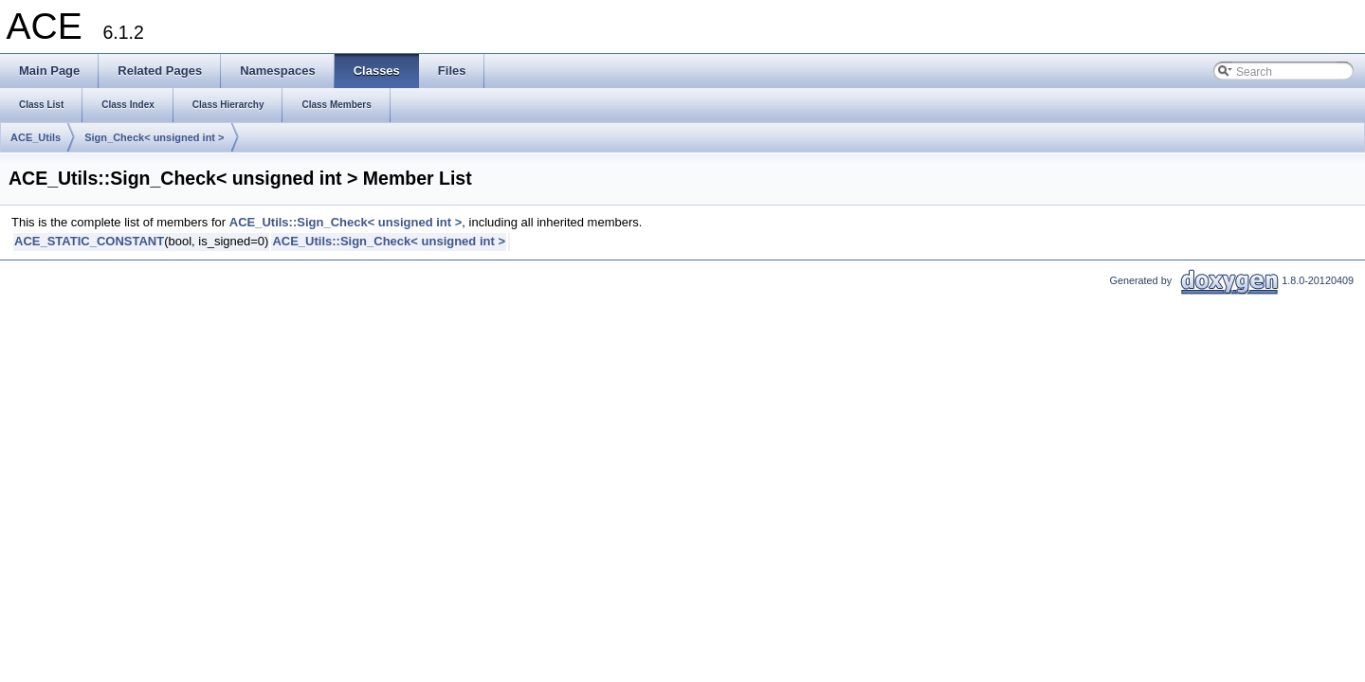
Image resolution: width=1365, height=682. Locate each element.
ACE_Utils (35, 137)
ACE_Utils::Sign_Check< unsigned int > (346, 222)
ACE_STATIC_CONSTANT (89, 241)
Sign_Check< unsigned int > (154, 137)
